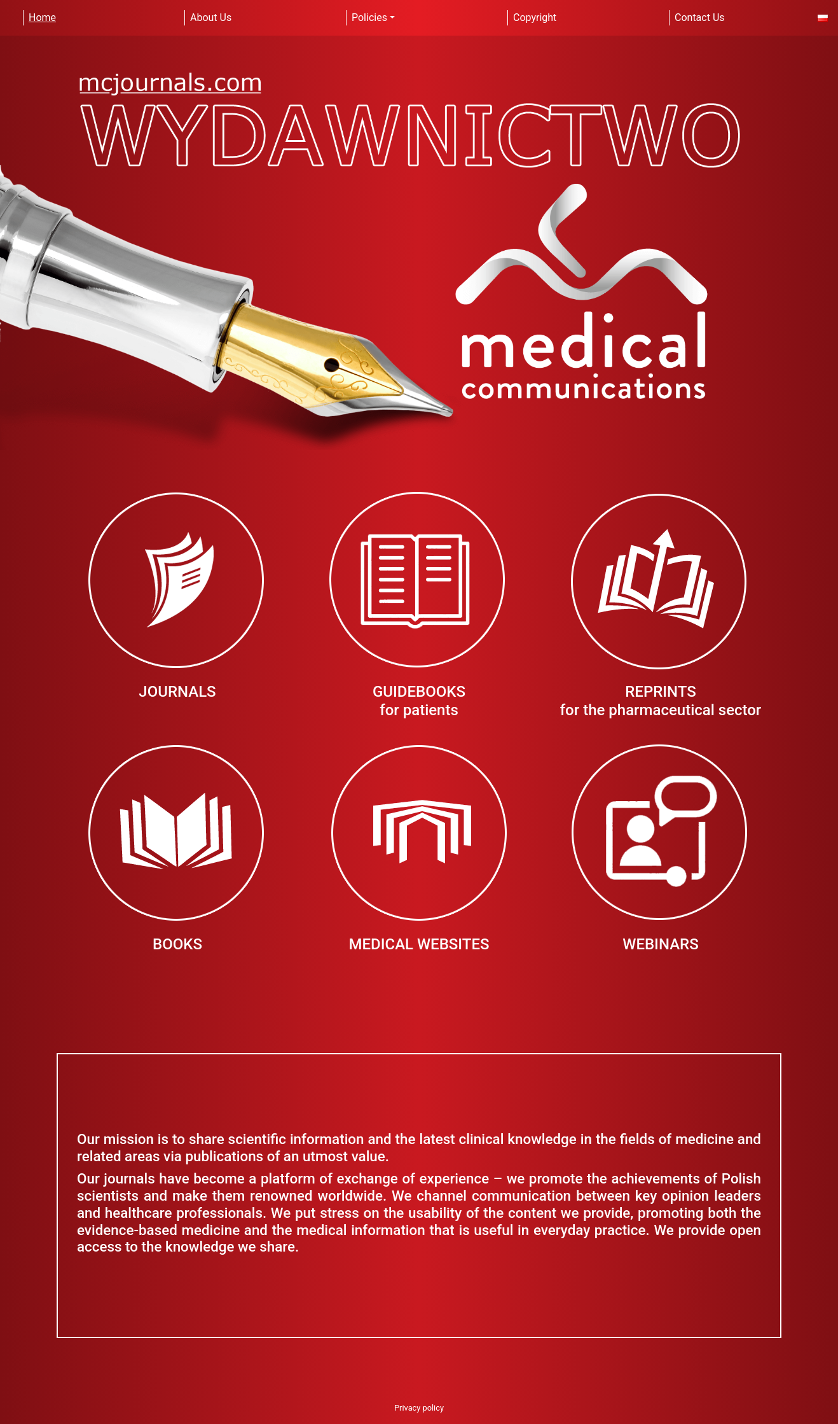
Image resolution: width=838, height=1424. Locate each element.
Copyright (534, 17)
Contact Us (700, 17)
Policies (369, 17)
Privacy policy (419, 1408)
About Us (210, 17)
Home (42, 17)
